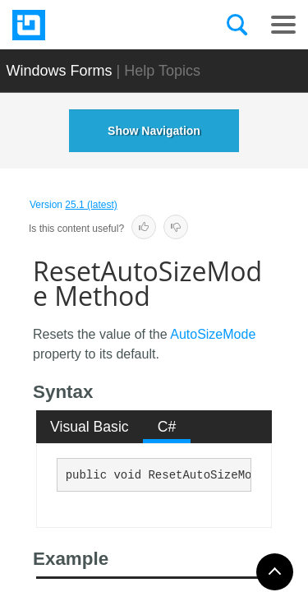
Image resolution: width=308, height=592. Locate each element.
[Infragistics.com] (94, 25)
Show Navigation (154, 130)
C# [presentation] (167, 427)
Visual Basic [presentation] (89, 427)
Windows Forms (60, 70)
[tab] (90, 426)
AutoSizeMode (212, 334)
